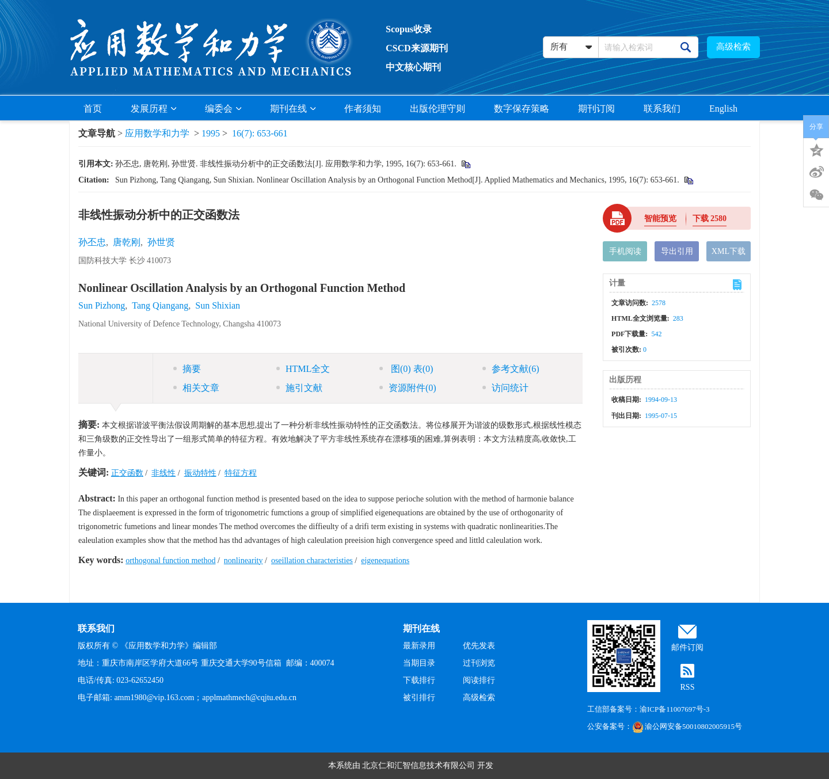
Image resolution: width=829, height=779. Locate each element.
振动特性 (200, 473)
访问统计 (505, 388)
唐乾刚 (126, 242)
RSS (687, 687)
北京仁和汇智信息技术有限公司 (418, 765)
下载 (710, 218)
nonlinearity (243, 560)
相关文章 (196, 388)
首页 (92, 108)
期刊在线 (292, 108)
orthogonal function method (170, 560)
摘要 (187, 369)
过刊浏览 (479, 663)
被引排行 (419, 697)
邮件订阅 (687, 647)
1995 (210, 133)
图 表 (406, 369)
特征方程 (241, 473)
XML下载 (729, 251)
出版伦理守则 (437, 108)
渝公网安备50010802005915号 (687, 726)
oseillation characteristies (312, 560)
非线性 (163, 473)
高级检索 (733, 46)
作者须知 (362, 108)
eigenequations (385, 560)
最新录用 (419, 645)
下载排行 (419, 680)
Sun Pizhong (101, 305)
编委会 (223, 108)
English (723, 108)
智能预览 (660, 218)
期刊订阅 (596, 108)
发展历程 (153, 108)
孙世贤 (161, 242)
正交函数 (127, 473)
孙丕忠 (92, 242)
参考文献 (510, 369)
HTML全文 (303, 369)
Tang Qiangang (160, 305)
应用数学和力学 (157, 133)
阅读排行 (479, 680)
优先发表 (479, 645)
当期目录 (419, 663)
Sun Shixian (217, 305)
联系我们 (662, 108)
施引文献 (299, 388)
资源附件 (407, 388)
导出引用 (677, 251)
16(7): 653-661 (259, 133)
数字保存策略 (521, 108)
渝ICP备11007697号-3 (675, 709)
